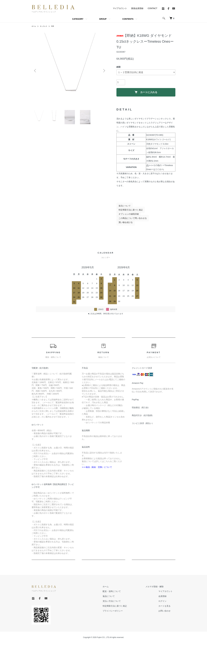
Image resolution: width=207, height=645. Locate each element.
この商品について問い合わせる (130, 220)
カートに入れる (146, 93)
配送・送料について (120, 593)
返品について (122, 208)
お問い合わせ (167, 613)
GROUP (103, 19)
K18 (55, 26)
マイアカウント (120, 8)
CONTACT (152, 8)
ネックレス (45, 26)
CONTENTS (127, 19)
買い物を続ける (123, 224)
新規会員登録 (137, 8)
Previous (36, 71)
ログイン (165, 603)
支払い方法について (120, 603)
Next (103, 71)
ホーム (34, 26)
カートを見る (167, 608)
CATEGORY (77, 19)
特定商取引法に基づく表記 (128, 212)
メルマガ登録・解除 (157, 588)
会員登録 (165, 598)
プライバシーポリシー (121, 613)
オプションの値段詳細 (126, 216)
